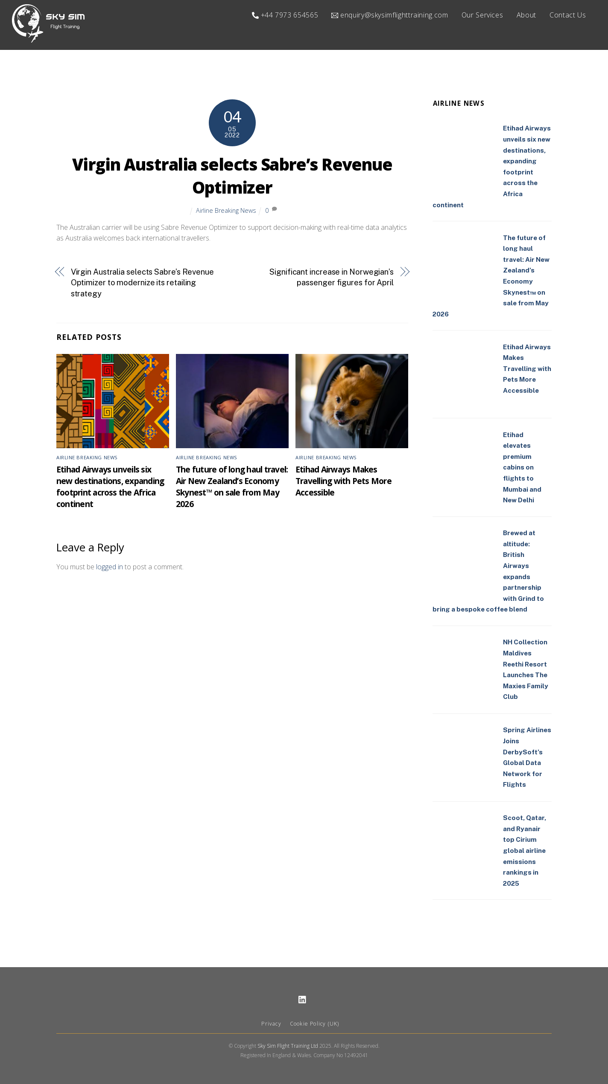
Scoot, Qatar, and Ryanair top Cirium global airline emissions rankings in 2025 (524, 850)
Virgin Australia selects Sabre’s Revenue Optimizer (232, 176)
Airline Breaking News (226, 210)
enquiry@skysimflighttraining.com (389, 15)
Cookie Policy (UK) (314, 1024)
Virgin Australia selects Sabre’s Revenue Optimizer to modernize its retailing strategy (142, 282)
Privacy (271, 1024)
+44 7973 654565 (285, 15)
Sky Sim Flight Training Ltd (287, 1046)
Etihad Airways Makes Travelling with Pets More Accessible (343, 481)
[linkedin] (302, 999)
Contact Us (568, 15)
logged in (109, 567)
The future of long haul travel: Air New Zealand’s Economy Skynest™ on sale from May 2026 (232, 487)
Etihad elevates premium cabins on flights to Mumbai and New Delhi (522, 467)
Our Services (482, 15)
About (526, 15)
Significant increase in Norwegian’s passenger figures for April (331, 277)
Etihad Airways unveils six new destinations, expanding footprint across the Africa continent (110, 487)
